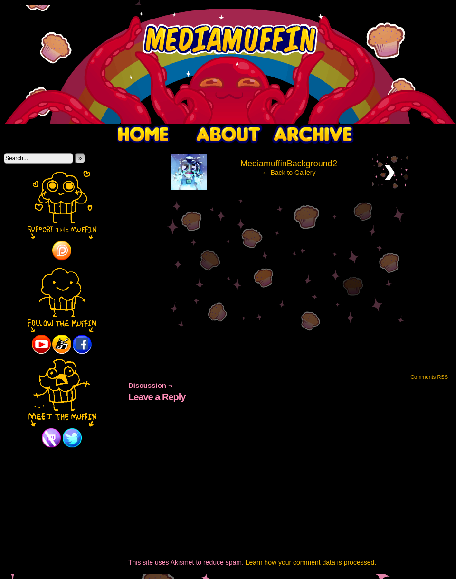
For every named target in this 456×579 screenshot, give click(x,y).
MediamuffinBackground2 (288, 163)
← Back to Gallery (289, 172)
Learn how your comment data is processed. (311, 562)
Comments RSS (429, 377)
